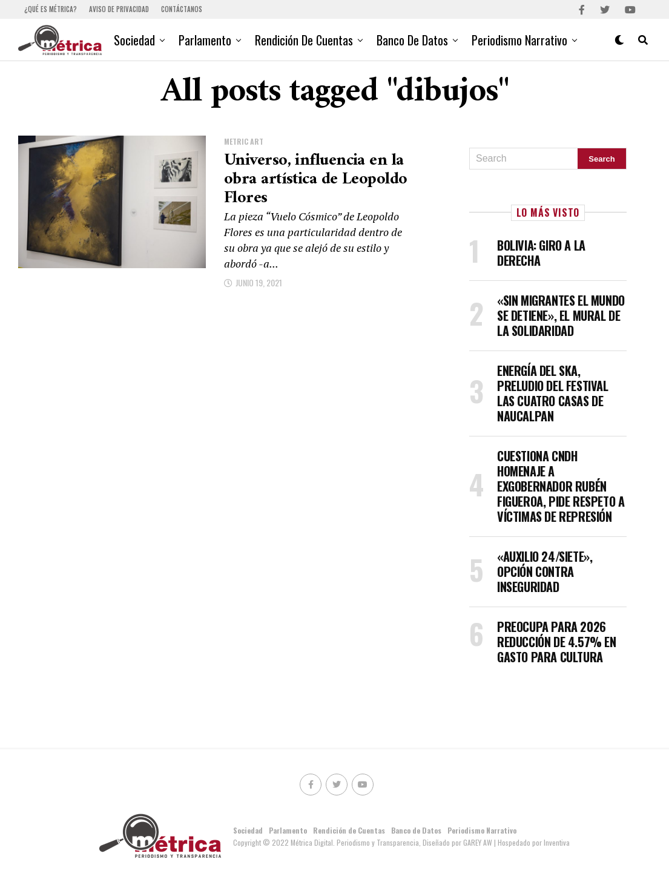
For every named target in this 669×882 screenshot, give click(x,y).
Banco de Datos (412, 40)
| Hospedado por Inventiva (532, 842)
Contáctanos (181, 9)
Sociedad (134, 40)
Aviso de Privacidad (119, 9)
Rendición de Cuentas (304, 40)
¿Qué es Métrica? (50, 9)
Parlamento (205, 40)
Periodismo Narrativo (519, 40)
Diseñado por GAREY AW (458, 842)
